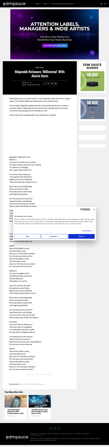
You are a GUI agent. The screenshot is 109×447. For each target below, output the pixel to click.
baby (26, 167)
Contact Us (69, 435)
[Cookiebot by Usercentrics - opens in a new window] (82, 209)
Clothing (50, 435)
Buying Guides (34, 435)
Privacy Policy (85, 435)
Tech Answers (43, 435)
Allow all (81, 236)
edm (29, 384)
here (55, 442)
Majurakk (34, 384)
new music (41, 384)
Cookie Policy (77, 435)
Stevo (31, 82)
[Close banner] (94, 209)
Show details (86, 231)
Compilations (56, 435)
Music (45, 4)
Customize (54, 236)
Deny (27, 236)
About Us (63, 435)
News (38, 4)
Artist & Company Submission (62, 4)
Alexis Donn (23, 384)
